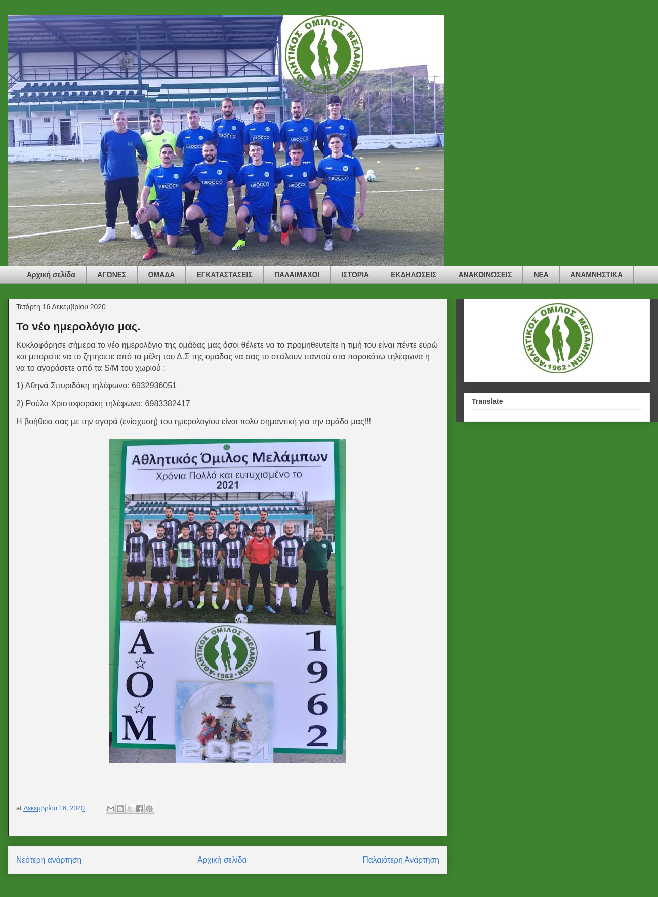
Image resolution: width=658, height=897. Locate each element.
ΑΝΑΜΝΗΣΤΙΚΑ (596, 274)
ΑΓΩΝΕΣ (112, 274)
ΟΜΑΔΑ (161, 274)
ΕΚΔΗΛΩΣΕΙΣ (413, 274)
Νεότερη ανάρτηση (48, 859)
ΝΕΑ (541, 274)
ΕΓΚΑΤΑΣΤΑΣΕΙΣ (224, 274)
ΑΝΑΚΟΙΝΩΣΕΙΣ (485, 274)
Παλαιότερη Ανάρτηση (400, 859)
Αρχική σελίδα (51, 274)
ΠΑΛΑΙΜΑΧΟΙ (296, 274)
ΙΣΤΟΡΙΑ (355, 274)
